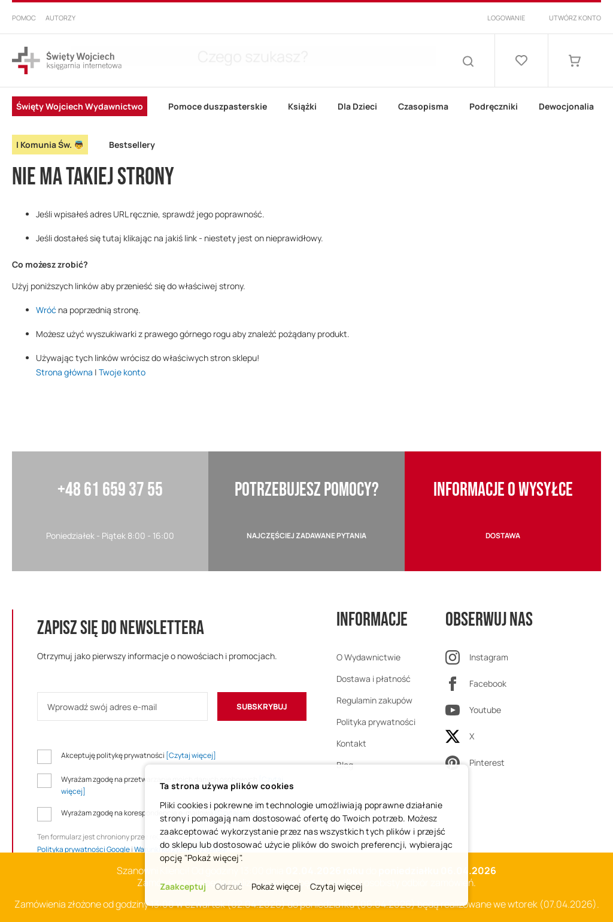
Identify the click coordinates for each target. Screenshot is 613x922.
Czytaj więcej (336, 886)
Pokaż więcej (276, 886)
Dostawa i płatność (373, 678)
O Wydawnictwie (368, 657)
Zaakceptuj (183, 886)
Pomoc (24, 17)
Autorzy (60, 17)
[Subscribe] (261, 706)
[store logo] (67, 61)
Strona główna (64, 372)
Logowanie (506, 17)
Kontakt (351, 743)
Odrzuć (228, 886)
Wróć (46, 310)
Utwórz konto (575, 17)
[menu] (306, 125)
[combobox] (294, 60)
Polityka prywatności (375, 721)
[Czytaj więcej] (191, 755)
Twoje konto (122, 372)
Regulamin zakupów (374, 700)
